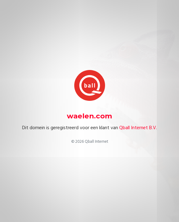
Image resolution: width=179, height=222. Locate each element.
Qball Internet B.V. (138, 127)
